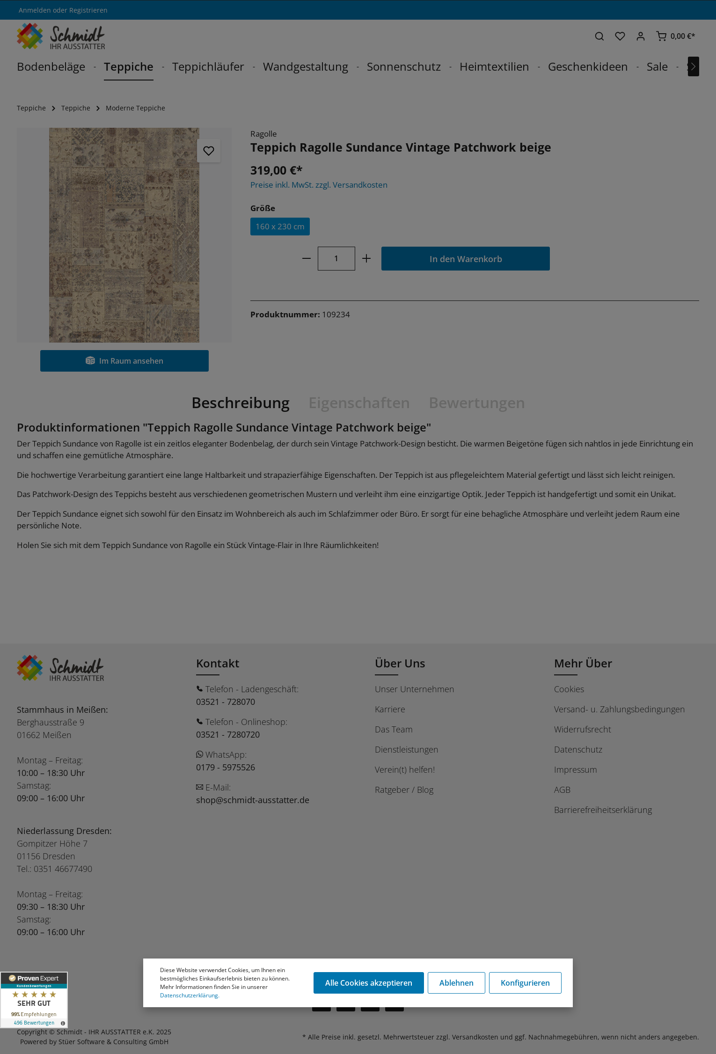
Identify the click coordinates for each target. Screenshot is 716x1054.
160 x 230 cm (280, 226)
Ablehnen (456, 983)
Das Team (394, 729)
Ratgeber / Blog (404, 789)
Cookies (569, 689)
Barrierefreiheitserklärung (603, 809)
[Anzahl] (336, 259)
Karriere (390, 709)
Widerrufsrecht (582, 729)
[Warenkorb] (675, 36)
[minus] (306, 259)
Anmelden (35, 10)
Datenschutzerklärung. (189, 995)
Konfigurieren (525, 983)
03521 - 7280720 (228, 734)
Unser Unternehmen (414, 689)
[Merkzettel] (620, 36)
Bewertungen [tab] (477, 402)
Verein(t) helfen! (405, 769)
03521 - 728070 (225, 701)
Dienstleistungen (406, 749)
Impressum (575, 769)
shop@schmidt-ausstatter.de (252, 799)
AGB (562, 789)
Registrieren (88, 10)
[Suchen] (599, 36)
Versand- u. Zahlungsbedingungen (619, 709)
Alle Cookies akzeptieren (368, 983)
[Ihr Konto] (640, 36)
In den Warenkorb (466, 258)
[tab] (240, 402)
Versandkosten (475, 1036)
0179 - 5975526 (225, 767)
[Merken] (208, 150)
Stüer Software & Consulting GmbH (113, 1041)
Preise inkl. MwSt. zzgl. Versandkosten (318, 184)
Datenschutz (578, 749)
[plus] (366, 259)
